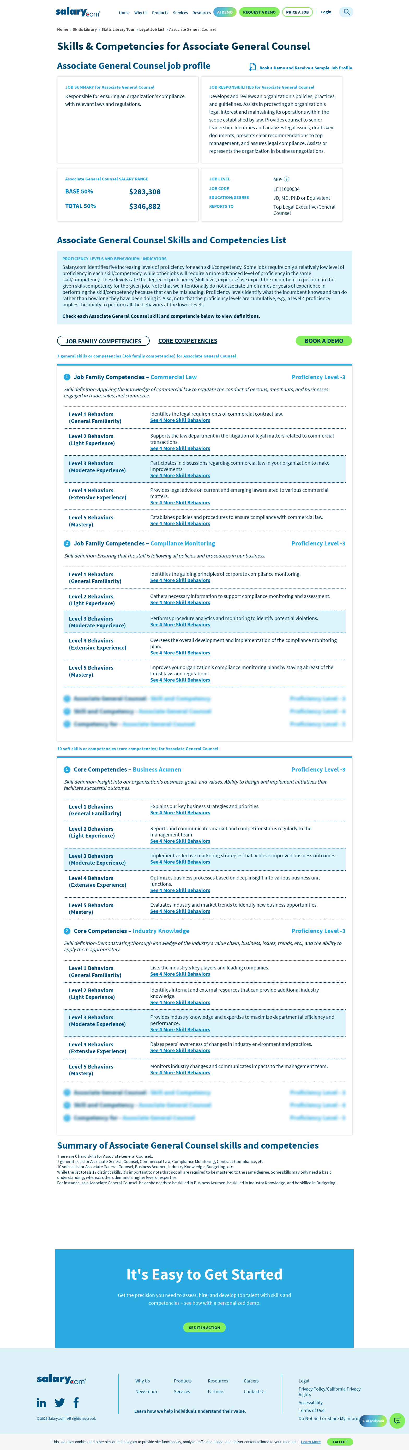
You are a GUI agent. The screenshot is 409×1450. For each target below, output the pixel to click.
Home (124, 12)
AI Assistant (373, 1420)
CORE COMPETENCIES (187, 341)
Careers (251, 1381)
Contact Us (255, 1391)
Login (326, 11)
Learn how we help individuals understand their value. (190, 1411)
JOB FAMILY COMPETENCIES (103, 341)
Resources (202, 12)
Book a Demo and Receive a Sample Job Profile (300, 68)
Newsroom (146, 1391)
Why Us (140, 12)
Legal (304, 1381)
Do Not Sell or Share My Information (334, 1418)
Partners (216, 1391)
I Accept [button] (340, 1442)
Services (180, 12)
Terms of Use (311, 1410)
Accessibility (311, 1402)
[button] (310, 1442)
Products (160, 12)
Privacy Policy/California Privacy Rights (329, 1392)
